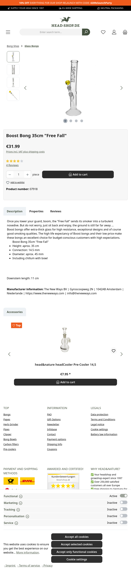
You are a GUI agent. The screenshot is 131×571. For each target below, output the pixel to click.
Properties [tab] (36, 211)
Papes (6, 419)
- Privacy (47, 565)
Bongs (7, 414)
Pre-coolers (9, 449)
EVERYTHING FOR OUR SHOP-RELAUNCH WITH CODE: (65, 2)
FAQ (49, 414)
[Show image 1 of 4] (65, 121)
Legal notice (97, 424)
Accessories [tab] (15, 312)
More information (27, 552)
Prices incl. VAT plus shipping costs (25, 151)
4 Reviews (12, 165)
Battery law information (104, 434)
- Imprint (10, 565)
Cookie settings (99, 429)
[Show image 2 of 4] (70, 121)
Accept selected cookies (77, 544)
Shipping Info (54, 444)
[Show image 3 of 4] (76, 121)
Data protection (99, 414)
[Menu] (8, 32)
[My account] (114, 32)
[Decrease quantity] (9, 174)
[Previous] (25, 87)
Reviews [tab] (55, 211)
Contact (51, 434)
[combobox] (50, 32)
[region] (65, 88)
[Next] (121, 87)
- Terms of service (28, 565)
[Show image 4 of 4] (81, 121)
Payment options (56, 439)
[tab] (14, 211)
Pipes (6, 429)
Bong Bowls (10, 439)
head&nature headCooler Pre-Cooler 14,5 (65, 365)
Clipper (7, 434)
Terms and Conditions (103, 419)
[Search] (86, 32)
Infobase (52, 429)
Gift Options (54, 419)
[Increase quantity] (27, 174)
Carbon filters (11, 444)
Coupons (52, 449)
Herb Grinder (10, 424)
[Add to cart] (78, 174)
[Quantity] (18, 174)
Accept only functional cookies (77, 552)
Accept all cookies (77, 537)
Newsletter (53, 424)
